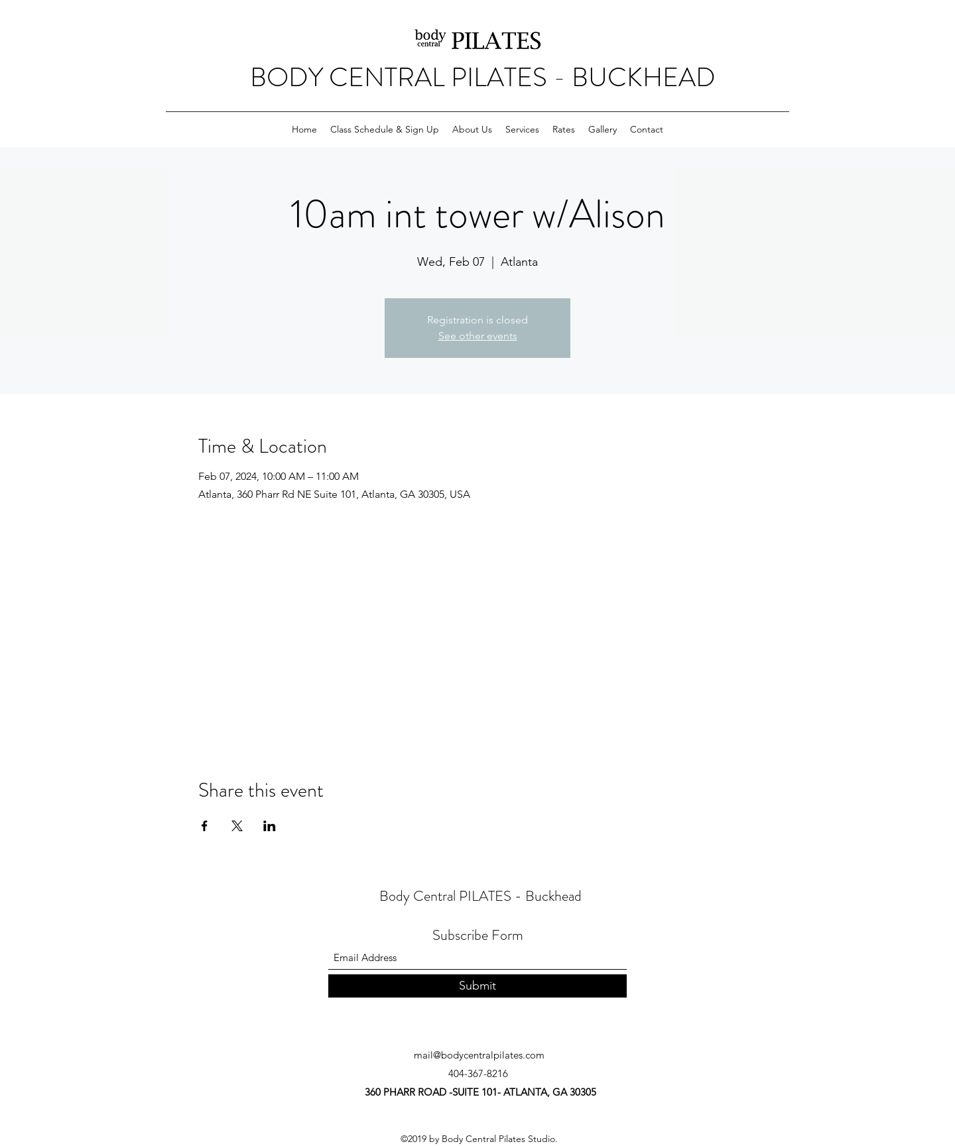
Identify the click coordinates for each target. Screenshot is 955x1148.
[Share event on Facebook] (204, 826)
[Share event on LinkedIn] (269, 826)
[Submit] (477, 986)
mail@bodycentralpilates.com (479, 1055)
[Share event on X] (237, 826)
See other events (477, 335)
